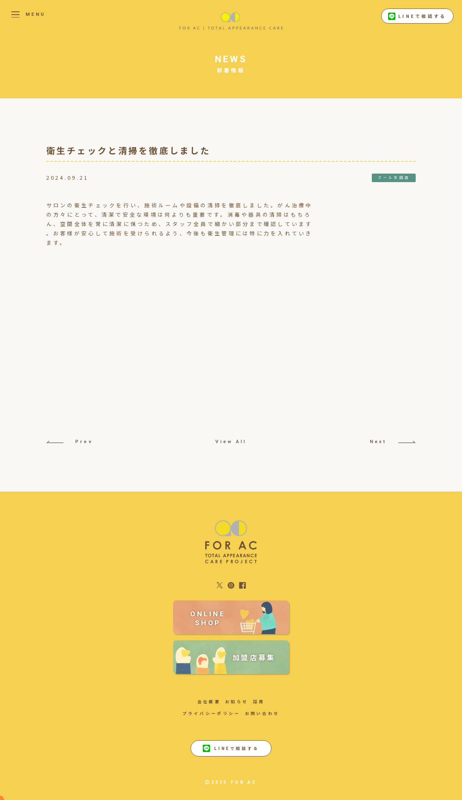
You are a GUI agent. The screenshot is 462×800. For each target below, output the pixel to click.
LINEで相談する (417, 16)
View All (230, 441)
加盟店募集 (253, 657)
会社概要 (209, 701)
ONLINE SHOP (208, 618)
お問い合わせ (262, 713)
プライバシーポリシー (211, 713)
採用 (259, 701)
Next (393, 441)
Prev (69, 441)
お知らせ (236, 701)
